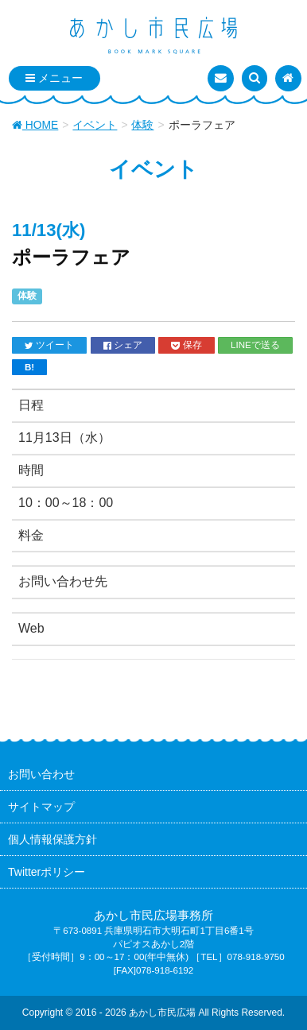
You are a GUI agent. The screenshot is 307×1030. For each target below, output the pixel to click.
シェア (122, 344)
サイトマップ (41, 806)
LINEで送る (255, 344)
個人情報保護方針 (52, 839)
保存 (186, 344)
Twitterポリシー (46, 871)
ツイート (49, 344)
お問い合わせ (41, 774)
